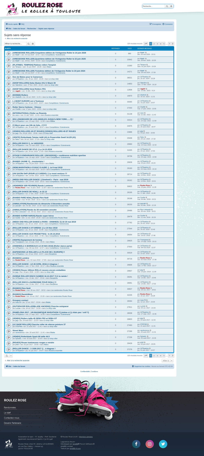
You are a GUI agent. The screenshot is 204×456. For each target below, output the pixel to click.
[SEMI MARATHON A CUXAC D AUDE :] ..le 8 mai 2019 (37, 167)
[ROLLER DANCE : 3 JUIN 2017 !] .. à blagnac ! (34, 348)
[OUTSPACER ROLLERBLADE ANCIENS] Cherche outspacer (41, 306)
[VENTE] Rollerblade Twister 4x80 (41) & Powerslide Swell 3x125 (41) (44, 137)
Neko (17, 139)
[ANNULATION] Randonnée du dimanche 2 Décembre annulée (41, 204)
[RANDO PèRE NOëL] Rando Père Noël (30, 198)
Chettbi (18, 109)
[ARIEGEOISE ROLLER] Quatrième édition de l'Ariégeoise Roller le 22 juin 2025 (49, 59)
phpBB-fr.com (75, 448)
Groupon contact (20, 300)
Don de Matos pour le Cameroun (28, 77)
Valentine (18, 85)
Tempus (18, 67)
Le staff (7, 413)
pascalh (18, 206)
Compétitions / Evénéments (55, 55)
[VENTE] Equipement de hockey (27, 240)
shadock (18, 97)
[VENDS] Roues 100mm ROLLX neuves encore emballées (39, 270)
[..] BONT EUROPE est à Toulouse (28, 101)
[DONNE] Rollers (20, 95)
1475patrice (19, 79)
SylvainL (18, 338)
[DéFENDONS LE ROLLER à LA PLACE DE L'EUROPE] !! (39, 252)
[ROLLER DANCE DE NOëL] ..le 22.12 (30, 192)
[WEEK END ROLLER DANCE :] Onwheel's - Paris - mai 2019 (40, 179)
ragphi (17, 91)
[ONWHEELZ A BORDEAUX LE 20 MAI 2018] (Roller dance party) (42, 246)
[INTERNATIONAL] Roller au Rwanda (29, 113)
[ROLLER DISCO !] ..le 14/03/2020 (28, 143)
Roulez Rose (20, 187)
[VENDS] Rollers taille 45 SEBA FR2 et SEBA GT (35, 318)
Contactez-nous (11, 418)
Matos (49, 67)
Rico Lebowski (20, 212)
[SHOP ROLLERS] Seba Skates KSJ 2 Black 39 (34, 83)
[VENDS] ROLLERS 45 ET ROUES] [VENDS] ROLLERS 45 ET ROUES (44, 131)
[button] (146, 43)
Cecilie (17, 200)
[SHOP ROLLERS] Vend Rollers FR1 (29, 89)
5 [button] (163, 43)
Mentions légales (86, 437)
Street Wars (18, 330)
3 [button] (157, 43)
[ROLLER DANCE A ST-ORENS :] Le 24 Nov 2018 (35, 228)
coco (17, 115)
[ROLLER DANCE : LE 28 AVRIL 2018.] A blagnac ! (36, 264)
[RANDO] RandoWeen (23, 294)
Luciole (18, 308)
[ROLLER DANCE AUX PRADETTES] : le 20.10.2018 (36, 234)
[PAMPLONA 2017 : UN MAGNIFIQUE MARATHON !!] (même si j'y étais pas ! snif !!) (51, 312)
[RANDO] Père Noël (22, 288)
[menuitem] (21, 24)
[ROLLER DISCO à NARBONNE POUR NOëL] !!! (34, 282)
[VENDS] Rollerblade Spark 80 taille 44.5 (31, 336)
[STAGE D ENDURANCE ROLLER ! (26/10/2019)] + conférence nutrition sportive (49, 155)
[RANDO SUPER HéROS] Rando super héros (33, 216)
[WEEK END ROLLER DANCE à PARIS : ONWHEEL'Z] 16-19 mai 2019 (44, 222)
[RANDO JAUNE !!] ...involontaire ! (28, 161)
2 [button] (153, 43)
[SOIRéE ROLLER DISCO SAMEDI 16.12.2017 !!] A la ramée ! (40, 276)
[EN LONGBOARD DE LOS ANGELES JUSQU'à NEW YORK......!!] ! (43, 119)
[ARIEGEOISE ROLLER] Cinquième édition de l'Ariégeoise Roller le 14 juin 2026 (49, 53)
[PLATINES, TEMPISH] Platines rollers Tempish (34, 65)
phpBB (75, 444)
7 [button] (169, 43)
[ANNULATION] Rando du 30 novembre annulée (35, 210)
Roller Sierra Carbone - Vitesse (27, 107)
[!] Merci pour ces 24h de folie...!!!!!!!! (30, 125)
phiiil (17, 344)
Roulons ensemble (51, 115)
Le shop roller (54, 79)
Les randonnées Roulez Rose (62, 187)
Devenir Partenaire (12, 423)
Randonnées (10, 407)
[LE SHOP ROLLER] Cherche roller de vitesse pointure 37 (39, 324)
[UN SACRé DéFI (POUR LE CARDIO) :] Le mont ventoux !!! (40, 173)
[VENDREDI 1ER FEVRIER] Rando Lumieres (33, 185)
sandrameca (19, 332)
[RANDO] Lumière (21, 258)
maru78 (18, 302)
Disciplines (53, 254)
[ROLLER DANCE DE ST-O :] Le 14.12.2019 (32, 149)
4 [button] (160, 43)
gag (16, 133)
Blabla (52, 121)
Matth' (17, 55)
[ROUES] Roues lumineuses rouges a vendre (33, 342)
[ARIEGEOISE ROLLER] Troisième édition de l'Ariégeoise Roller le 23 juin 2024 (49, 71)
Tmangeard (19, 242)
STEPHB (18, 326)
